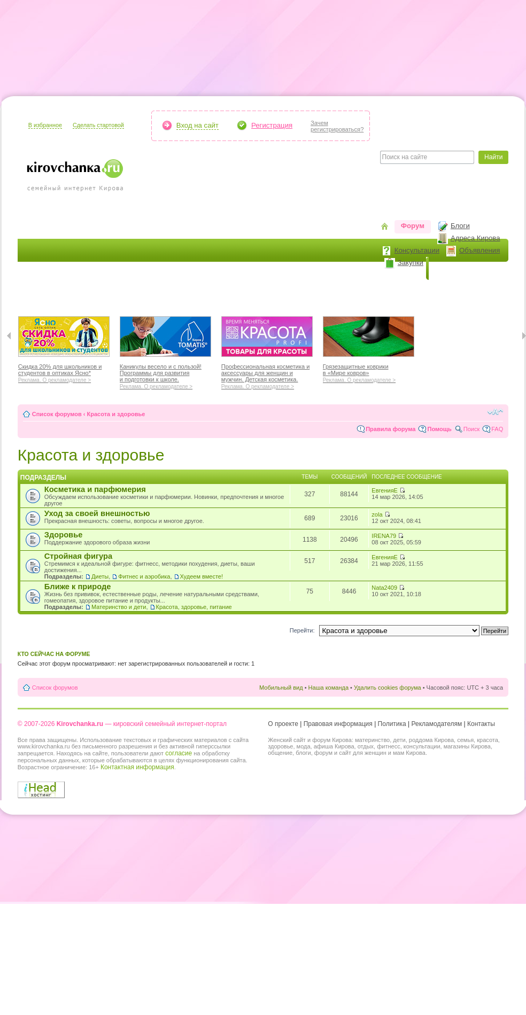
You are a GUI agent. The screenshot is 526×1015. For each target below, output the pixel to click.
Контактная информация (137, 767)
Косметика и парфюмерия (95, 489)
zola (377, 514)
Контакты (481, 724)
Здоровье (63, 534)
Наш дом (197, 291)
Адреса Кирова (475, 238)
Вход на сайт (197, 125)
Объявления (479, 250)
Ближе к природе (77, 586)
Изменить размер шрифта (495, 412)
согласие (178, 753)
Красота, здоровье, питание (194, 607)
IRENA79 (384, 536)
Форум (412, 226)
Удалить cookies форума (387, 687)
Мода (158, 291)
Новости (450, 268)
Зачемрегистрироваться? (337, 126)
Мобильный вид (281, 687)
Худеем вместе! (201, 576)
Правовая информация (338, 724)
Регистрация (271, 125)
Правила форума (390, 429)
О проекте (283, 724)
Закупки (410, 263)
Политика (392, 724)
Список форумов (57, 414)
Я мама (37, 291)
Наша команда (328, 687)
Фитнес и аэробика (144, 576)
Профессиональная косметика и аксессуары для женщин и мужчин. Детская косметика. (267, 375)
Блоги (460, 226)
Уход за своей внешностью (97, 513)
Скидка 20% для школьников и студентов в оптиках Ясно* (64, 371)
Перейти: (302, 630)
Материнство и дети (118, 607)
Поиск (471, 429)
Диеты (100, 576)
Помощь (439, 429)
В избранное (45, 125)
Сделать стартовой (98, 125)
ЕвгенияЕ (385, 490)
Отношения (297, 291)
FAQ (497, 429)
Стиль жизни (354, 291)
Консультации (416, 250)
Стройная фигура (78, 556)
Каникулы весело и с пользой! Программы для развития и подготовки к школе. (165, 375)
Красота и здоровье (99, 291)
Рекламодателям (437, 724)
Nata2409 (384, 587)
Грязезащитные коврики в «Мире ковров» (368, 371)
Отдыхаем (245, 291)
